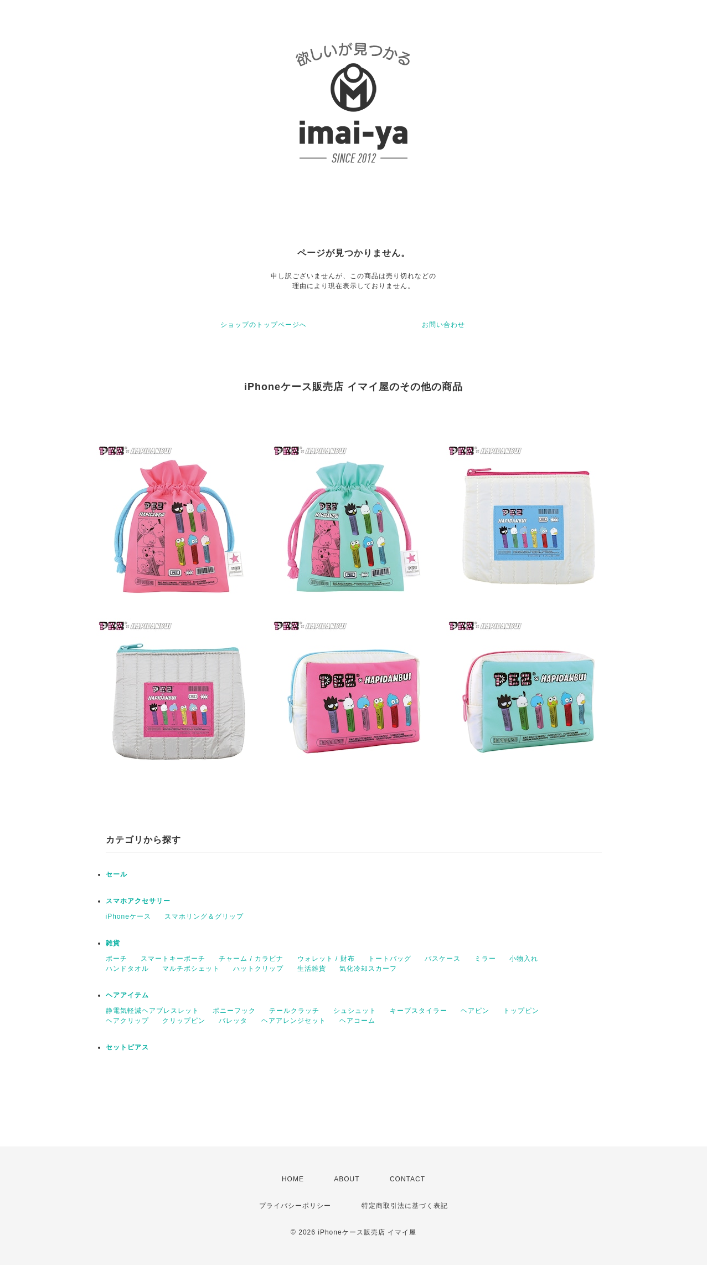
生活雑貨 (311, 968)
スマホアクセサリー (138, 901)
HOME (293, 1179)
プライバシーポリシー (295, 1206)
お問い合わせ (443, 325)
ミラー (485, 958)
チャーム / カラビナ (251, 958)
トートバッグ (389, 958)
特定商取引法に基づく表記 (405, 1206)
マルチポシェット (191, 968)
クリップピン (183, 1021)
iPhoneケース (128, 916)
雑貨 (113, 943)
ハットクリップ (258, 968)
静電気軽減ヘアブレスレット (152, 1011)
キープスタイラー (418, 1011)
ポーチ (116, 958)
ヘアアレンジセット (293, 1021)
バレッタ (233, 1021)
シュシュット (354, 1011)
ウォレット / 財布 (326, 958)
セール (116, 874)
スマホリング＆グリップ (204, 916)
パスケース (443, 958)
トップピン (521, 1011)
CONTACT (407, 1179)
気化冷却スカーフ (368, 968)
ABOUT (346, 1179)
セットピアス (127, 1047)
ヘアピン (475, 1011)
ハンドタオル (127, 968)
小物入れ (523, 958)
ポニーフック (234, 1011)
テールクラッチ (294, 1011)
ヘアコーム (357, 1021)
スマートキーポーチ (173, 958)
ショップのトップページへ (263, 325)
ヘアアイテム (127, 995)
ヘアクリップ (127, 1021)
